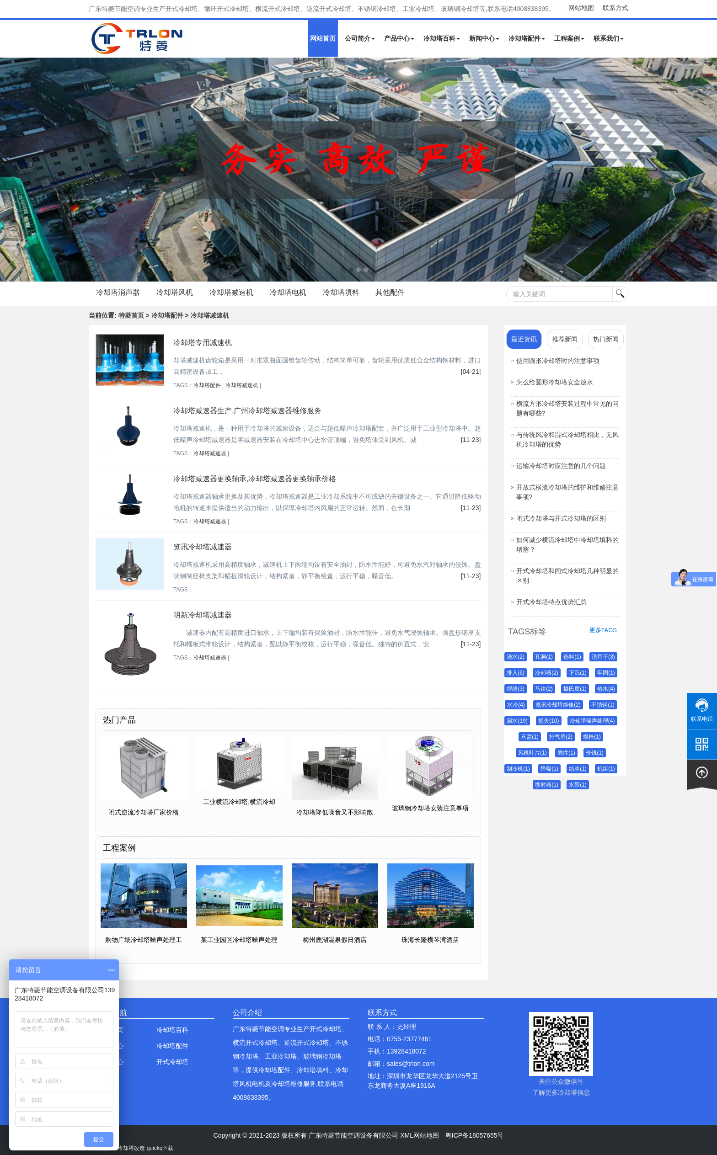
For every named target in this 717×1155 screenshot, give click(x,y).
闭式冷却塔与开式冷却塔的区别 (561, 518)
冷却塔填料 (341, 292)
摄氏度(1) (575, 689)
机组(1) (606, 769)
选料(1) (572, 657)
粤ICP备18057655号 (474, 1135)
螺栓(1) (592, 737)
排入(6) (515, 673)
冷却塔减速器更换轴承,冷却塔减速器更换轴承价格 (254, 479)
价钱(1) (595, 753)
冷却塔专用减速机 (202, 342)
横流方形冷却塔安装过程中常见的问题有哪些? (567, 408)
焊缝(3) (515, 689)
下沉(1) (578, 673)
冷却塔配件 (526, 38)
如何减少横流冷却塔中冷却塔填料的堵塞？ (567, 544)
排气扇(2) (561, 737)
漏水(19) (517, 721)
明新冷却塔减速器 (202, 615)
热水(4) (606, 689)
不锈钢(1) (603, 705)
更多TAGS (603, 630)
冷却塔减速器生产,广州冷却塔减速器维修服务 (247, 411)
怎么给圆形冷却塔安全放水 (554, 382)
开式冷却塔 (172, 1061)
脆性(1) (566, 753)
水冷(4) (516, 705)
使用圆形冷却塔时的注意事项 (557, 360)
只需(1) (530, 737)
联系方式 (615, 7)
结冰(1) (578, 769)
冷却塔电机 (288, 292)
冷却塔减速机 (231, 292)
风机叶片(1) (532, 753)
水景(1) (578, 785)
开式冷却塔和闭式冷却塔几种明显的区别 (567, 575)
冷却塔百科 (441, 38)
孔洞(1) (544, 657)
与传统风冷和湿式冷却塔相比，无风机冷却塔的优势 (567, 439)
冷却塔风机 (174, 292)
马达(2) (544, 689)
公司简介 (360, 38)
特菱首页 (131, 315)
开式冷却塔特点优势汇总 (551, 602)
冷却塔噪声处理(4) (592, 721)
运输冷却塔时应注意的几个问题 (561, 465)
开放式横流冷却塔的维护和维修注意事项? (567, 492)
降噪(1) (549, 769)
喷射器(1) (546, 785)
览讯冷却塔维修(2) (558, 705)
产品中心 (399, 38)
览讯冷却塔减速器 (202, 547)
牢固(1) (606, 673)
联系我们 (609, 38)
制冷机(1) (518, 769)
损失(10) (548, 721)
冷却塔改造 (131, 1148)
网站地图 (581, 7)
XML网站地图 (419, 1135)
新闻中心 (484, 38)
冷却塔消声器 (118, 292)
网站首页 (323, 38)
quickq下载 (160, 1148)
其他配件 (390, 292)
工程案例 (569, 38)
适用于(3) (603, 657)
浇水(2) (515, 657)
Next (9, 169)
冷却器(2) (546, 673)
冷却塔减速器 (209, 453)
